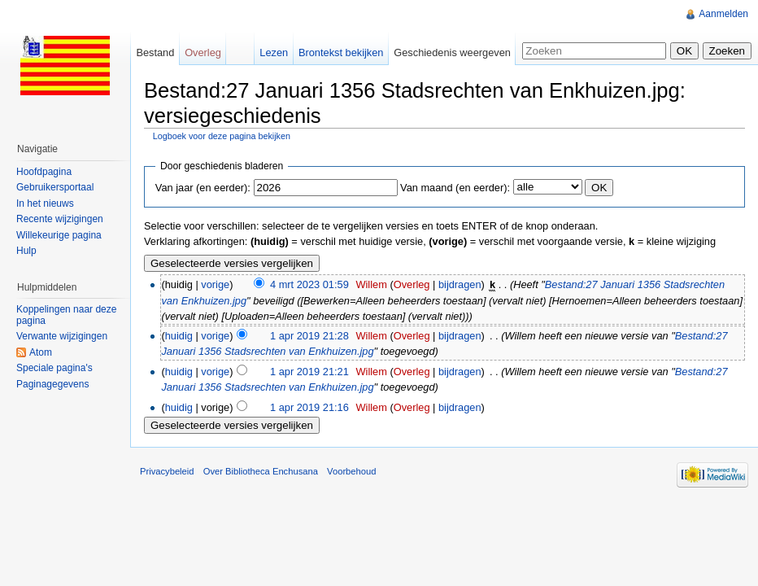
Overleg (412, 284)
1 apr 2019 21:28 (309, 336)
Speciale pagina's (54, 368)
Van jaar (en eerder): (202, 187)
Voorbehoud (351, 471)
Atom (40, 352)
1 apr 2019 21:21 (309, 371)
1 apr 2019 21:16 (309, 407)
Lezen (273, 52)
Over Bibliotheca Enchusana (260, 471)
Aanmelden (723, 14)
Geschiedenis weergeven (452, 52)
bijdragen (459, 284)
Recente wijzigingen (59, 219)
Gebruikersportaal (55, 187)
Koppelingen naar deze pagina (66, 315)
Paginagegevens (52, 384)
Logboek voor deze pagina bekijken (221, 136)
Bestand (155, 52)
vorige (215, 284)
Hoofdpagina (44, 171)
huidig (179, 336)
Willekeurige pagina (59, 235)
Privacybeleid (167, 471)
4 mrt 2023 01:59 (309, 284)
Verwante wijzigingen (61, 336)
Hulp (26, 250)
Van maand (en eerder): (455, 187)
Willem (370, 284)
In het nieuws (45, 203)
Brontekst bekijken (341, 52)
